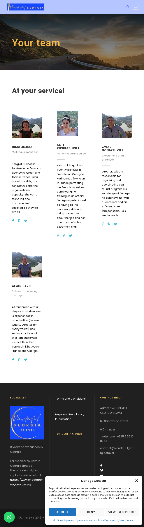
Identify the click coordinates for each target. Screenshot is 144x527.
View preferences (122, 512)
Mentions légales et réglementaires (72, 520)
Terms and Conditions (70, 398)
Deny (91, 512)
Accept (62, 512)
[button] (136, 481)
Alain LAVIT (22, 286)
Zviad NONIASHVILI (112, 148)
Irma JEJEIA (22, 147)
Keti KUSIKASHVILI (68, 146)
